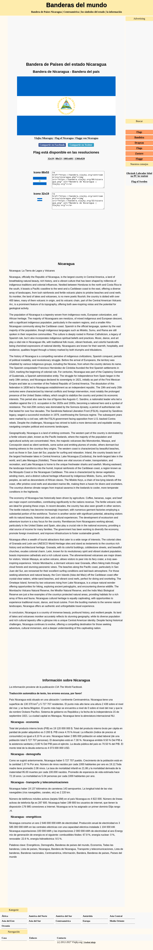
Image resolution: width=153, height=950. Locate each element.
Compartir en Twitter (80, 145)
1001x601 (68, 158)
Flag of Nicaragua (64, 138)
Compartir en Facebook (52, 145)
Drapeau (139, 142)
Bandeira (139, 137)
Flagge (139, 158)
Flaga (139, 148)
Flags (139, 132)
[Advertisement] (66, 37)
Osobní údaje (90, 949)
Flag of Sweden (139, 181)
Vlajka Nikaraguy (43, 138)
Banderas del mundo (76, 5)
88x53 (59, 158)
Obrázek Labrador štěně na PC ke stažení (139, 174)
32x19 (51, 158)
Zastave (139, 153)
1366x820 (80, 158)
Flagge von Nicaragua (86, 138)
